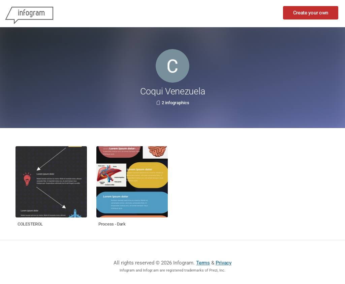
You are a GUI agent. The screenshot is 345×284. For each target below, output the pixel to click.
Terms (203, 263)
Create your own (310, 13)
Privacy (223, 263)
